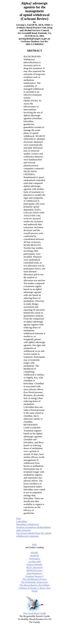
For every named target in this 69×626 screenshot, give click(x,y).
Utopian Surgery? (34, 576)
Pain (18, 518)
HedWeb (34, 555)
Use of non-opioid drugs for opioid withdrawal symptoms (33, 534)
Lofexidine (21, 521)
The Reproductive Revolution (35, 585)
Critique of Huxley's (34, 589)
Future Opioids (34, 564)
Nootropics (34, 558)
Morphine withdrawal (27, 524)
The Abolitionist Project (34, 579)
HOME (34, 552)
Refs (34, 544)
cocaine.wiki (34, 561)
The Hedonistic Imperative (34, 582)
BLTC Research (34, 567)
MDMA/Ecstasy (34, 570)
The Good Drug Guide (34, 613)
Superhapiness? (34, 573)
